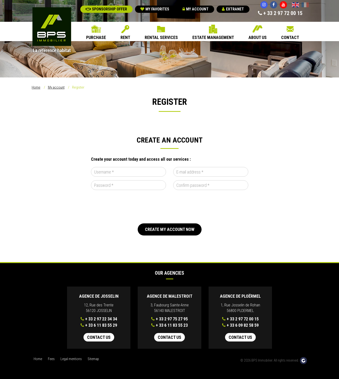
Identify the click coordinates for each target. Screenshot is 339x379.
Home (36, 87)
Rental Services (161, 37)
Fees (51, 359)
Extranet (233, 9)
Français (305, 5)
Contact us (99, 337)
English (295, 5)
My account (195, 9)
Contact (290, 37)
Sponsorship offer (106, 9)
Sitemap (93, 359)
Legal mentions (71, 359)
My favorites (154, 9)
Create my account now (169, 229)
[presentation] (128, 206)
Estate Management (213, 37)
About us (258, 37)
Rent (125, 37)
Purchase (96, 37)
